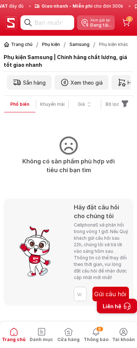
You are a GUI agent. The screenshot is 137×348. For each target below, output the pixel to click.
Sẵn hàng (29, 82)
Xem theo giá (81, 82)
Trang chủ (22, 44)
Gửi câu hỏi (110, 294)
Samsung (79, 44)
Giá (85, 104)
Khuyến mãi (52, 104)
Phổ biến (19, 104)
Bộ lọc (117, 104)
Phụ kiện (51, 44)
